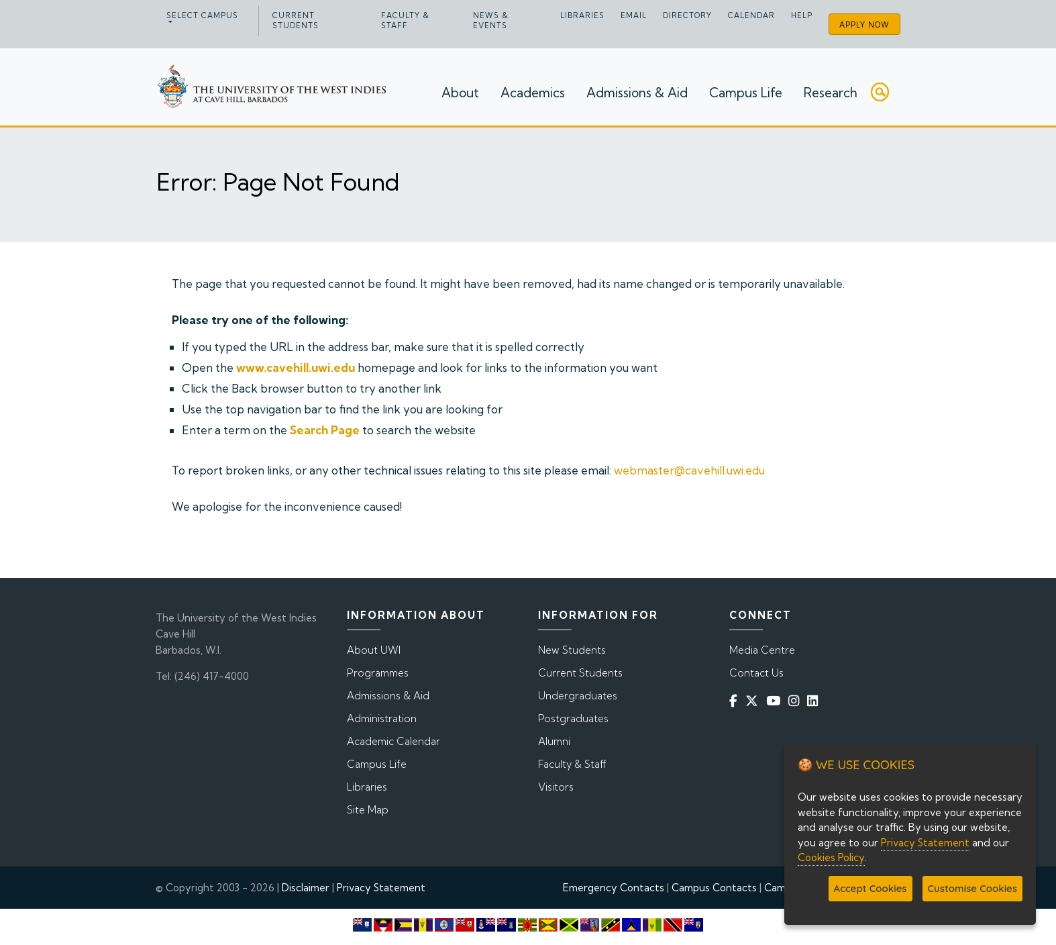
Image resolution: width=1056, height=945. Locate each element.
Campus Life (745, 93)
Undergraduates (577, 695)
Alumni (554, 741)
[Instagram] (796, 701)
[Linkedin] (815, 701)
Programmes (378, 672)
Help (801, 15)
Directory (687, 15)
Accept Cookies (870, 888)
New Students (572, 650)
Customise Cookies (972, 888)
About (460, 93)
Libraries (582, 15)
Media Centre (762, 650)
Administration (382, 718)
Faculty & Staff (405, 20)
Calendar (751, 15)
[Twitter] (754, 701)
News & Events (491, 20)
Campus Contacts (714, 887)
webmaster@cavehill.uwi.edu (689, 470)
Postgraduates (573, 718)
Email (634, 15)
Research (830, 93)
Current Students (295, 20)
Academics (532, 93)
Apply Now (864, 25)
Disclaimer (305, 887)
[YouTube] (776, 701)
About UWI (374, 650)
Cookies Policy (831, 857)
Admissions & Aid (637, 93)
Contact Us (756, 672)
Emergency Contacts (613, 887)
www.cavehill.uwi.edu (295, 367)
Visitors (556, 787)
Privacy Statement (381, 887)
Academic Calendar (393, 741)
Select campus (202, 15)
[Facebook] (736, 701)
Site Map (367, 809)
